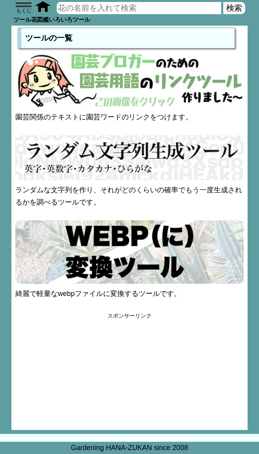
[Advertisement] (129, 375)
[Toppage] (45, 8)
